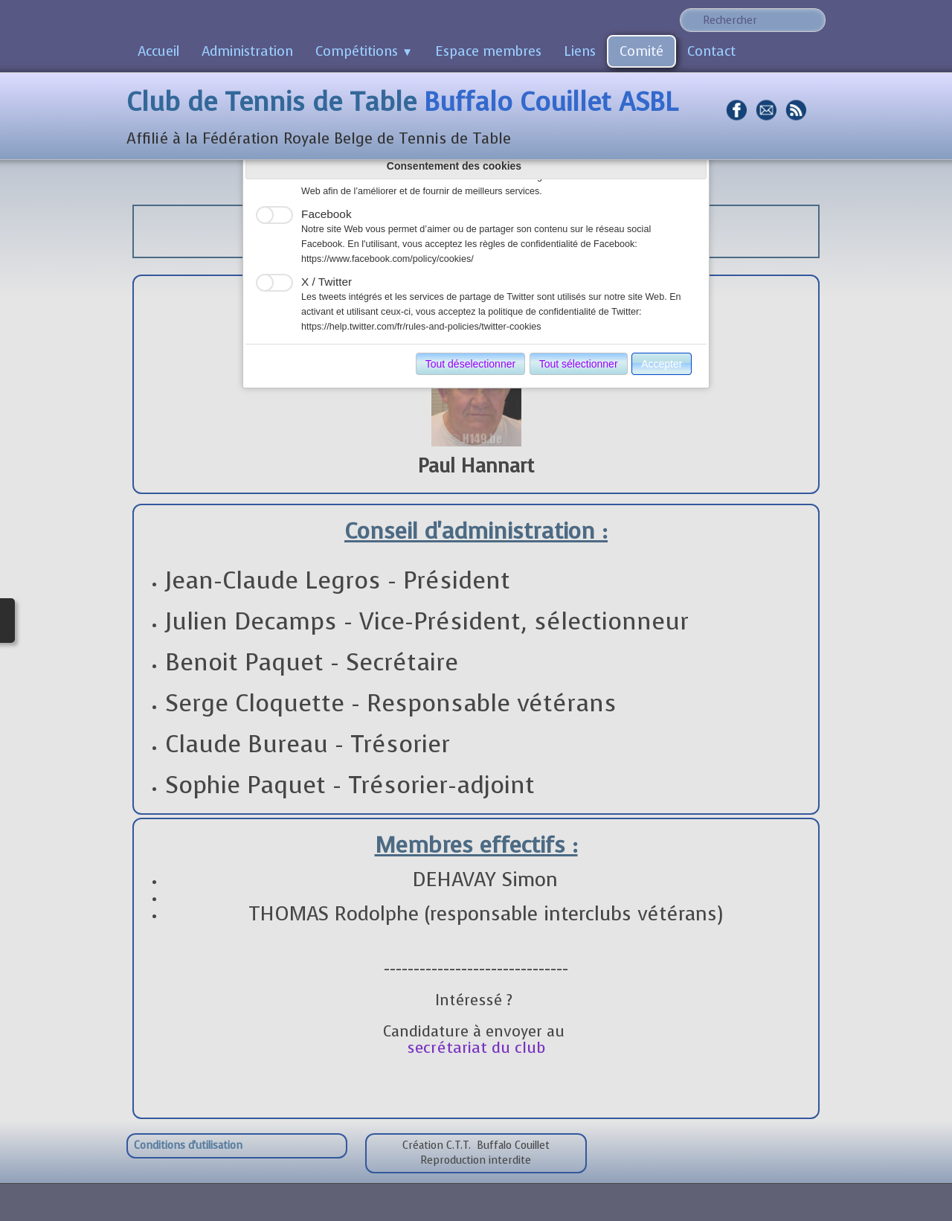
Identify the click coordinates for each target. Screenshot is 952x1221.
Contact (711, 51)
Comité (641, 51)
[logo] (407, 117)
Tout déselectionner (470, 364)
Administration (247, 51)
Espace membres (488, 51)
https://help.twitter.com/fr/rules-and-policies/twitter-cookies (421, 326)
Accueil (158, 51)
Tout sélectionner (578, 364)
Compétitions (364, 51)
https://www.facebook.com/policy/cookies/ (387, 259)
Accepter (661, 364)
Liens (580, 51)
